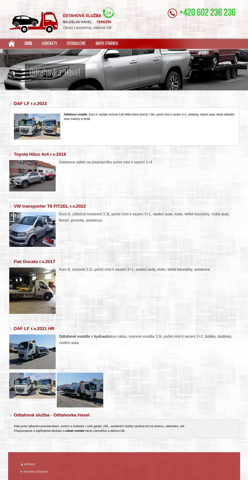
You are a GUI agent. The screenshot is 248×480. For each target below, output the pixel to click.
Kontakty (49, 43)
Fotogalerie (76, 43)
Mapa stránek (107, 43)
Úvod (28, 43)
